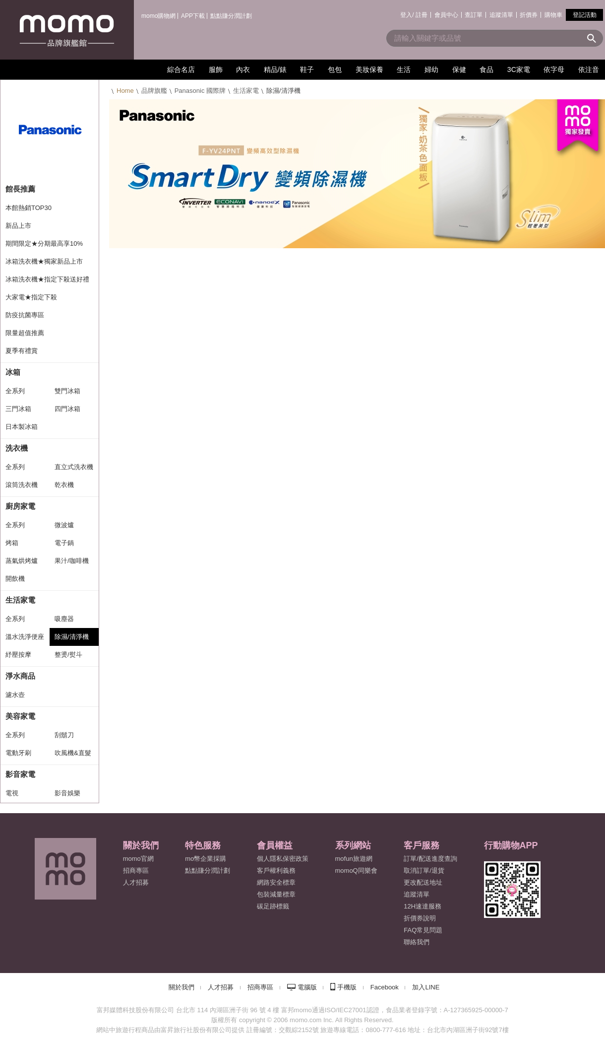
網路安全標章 (276, 882)
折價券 (529, 14)
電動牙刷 (18, 753)
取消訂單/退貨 (424, 870)
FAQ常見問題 (423, 930)
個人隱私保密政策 (282, 858)
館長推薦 (20, 189)
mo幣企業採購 (205, 858)
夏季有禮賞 (21, 350)
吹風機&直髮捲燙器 (73, 755)
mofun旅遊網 (353, 858)
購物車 (553, 14)
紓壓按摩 (18, 654)
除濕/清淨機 (72, 636)
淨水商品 (20, 676)
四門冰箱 (67, 409)
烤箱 (11, 543)
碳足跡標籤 (273, 906)
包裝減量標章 (276, 894)
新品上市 (18, 225)
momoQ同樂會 (356, 870)
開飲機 (15, 578)
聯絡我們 (416, 942)
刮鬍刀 (64, 735)
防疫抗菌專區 (24, 315)
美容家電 (20, 716)
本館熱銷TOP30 (28, 207)
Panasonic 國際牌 (200, 90)
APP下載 (193, 15)
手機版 (347, 987)
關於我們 (181, 987)
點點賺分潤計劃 (231, 15)
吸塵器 (64, 619)
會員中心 (446, 14)
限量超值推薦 (24, 333)
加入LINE (425, 987)
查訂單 (474, 14)
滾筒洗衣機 (21, 484)
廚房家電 (20, 506)
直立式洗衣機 (74, 467)
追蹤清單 (501, 14)
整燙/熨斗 (68, 654)
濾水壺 (15, 694)
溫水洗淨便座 (24, 636)
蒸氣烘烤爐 (21, 560)
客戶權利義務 (276, 870)
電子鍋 (64, 543)
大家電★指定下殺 (31, 297)
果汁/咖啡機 (72, 560)
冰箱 (12, 372)
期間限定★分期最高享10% (44, 243)
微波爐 (64, 525)
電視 (11, 793)
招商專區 (136, 870)
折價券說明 (420, 918)
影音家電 (20, 774)
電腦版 (307, 987)
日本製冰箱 (21, 426)
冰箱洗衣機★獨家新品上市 (44, 261)
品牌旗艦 (154, 90)
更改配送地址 (423, 882)
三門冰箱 (18, 409)
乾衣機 (64, 484)
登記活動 (585, 14)
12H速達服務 (422, 906)
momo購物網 (158, 15)
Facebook (384, 987)
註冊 (421, 14)
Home (125, 90)
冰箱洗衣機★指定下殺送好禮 (47, 279)
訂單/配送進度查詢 (430, 858)
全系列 (15, 391)
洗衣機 (16, 448)
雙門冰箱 (67, 391)
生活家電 (246, 90)
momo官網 (138, 858)
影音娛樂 (67, 793)
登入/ (407, 14)
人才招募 (221, 987)
